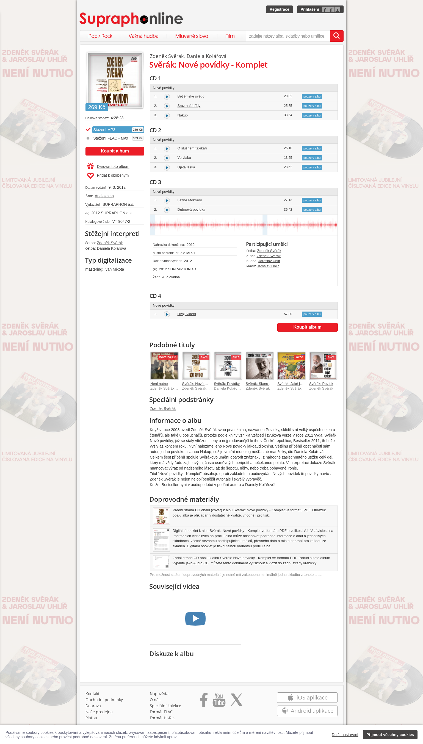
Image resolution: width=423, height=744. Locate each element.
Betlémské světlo (191, 96)
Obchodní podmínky (104, 699)
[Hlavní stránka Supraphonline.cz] (131, 19)
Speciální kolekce (165, 705)
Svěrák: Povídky (227, 384)
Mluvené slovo (191, 36)
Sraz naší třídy (189, 106)
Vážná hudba (143, 36)
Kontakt (92, 693)
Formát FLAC (161, 711)
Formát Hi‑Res (163, 717)
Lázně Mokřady (190, 200)
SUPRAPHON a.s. (118, 204)
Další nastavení (345, 734)
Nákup (183, 115)
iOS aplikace (307, 697)
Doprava (93, 705)
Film (230, 36)
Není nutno (159, 384)
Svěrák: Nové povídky (199, 384)
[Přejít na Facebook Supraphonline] (204, 702)
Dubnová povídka (191, 209)
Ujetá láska (186, 167)
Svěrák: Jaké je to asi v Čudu (300, 384)
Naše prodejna (99, 711)
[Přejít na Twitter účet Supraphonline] (236, 702)
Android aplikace (307, 710)
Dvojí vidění (187, 314)
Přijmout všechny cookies (390, 734)
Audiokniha (104, 196)
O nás (155, 699)
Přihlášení (310, 9)
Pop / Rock (100, 36)
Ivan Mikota (114, 269)
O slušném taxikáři (192, 148)
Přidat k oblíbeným (108, 176)
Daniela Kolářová (111, 248)
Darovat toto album (108, 166)
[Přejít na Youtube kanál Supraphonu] (219, 702)
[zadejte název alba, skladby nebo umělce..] (288, 36)
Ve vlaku (184, 158)
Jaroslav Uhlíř (269, 261)
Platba (91, 717)
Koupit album (115, 151)
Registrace (279, 9)
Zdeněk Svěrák (110, 243)
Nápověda (159, 693)
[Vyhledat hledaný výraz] (337, 36)
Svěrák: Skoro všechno (264, 384)
